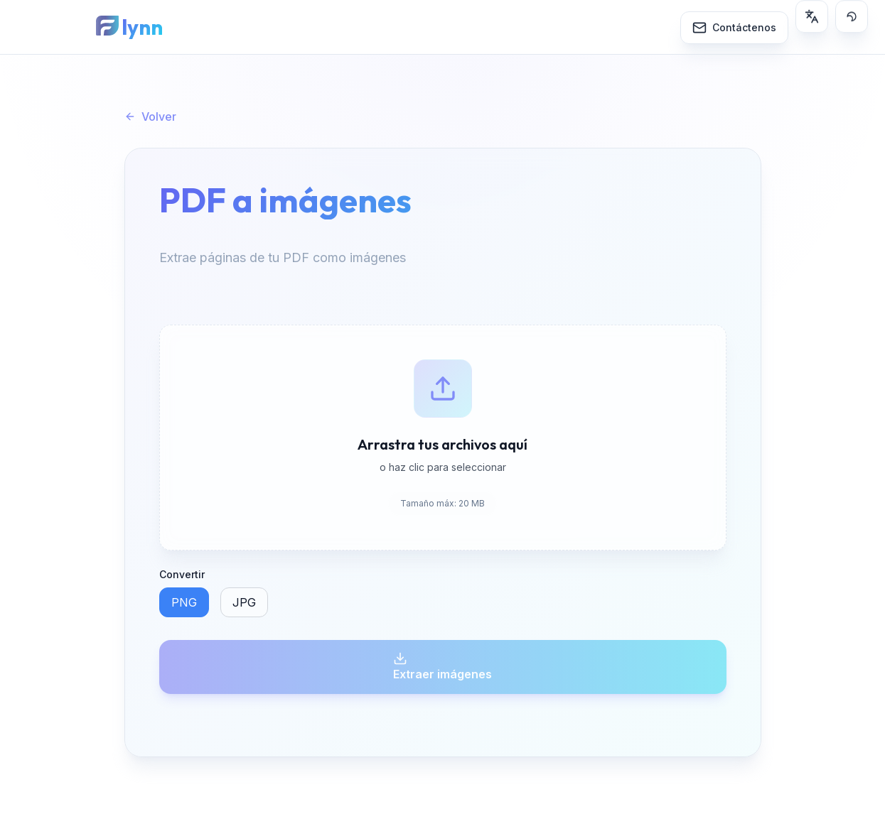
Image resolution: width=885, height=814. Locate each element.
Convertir (182, 574)
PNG (184, 602)
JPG (244, 602)
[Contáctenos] (734, 26)
